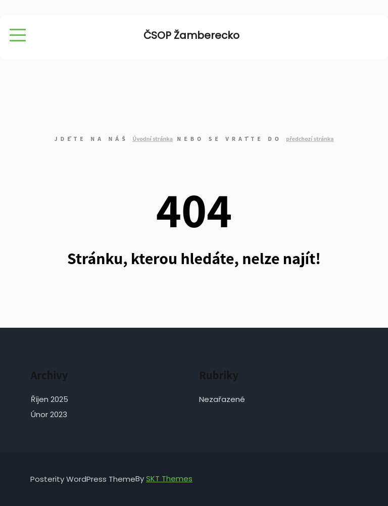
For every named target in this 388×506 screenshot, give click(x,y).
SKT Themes (169, 478)
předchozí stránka (309, 138)
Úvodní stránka (152, 138)
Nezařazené (222, 399)
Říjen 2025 (49, 399)
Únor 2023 (49, 414)
